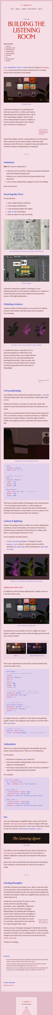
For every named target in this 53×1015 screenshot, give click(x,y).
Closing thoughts (10, 59)
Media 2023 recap (10, 913)
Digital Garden (26, 989)
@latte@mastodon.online (26, 1006)
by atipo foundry (19, 798)
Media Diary (26, 987)
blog (12, 9)
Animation (8, 55)
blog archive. (10, 960)
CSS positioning (10, 51)
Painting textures (10, 50)
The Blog (26, 986)
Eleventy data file (10, 828)
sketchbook (32, 9)
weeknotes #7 (42, 119)
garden (24, 9)
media (17, 9)
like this (34, 940)
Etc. (7, 57)
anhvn (26, 5)
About (26, 995)
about (40, 9)
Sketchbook (26, 991)
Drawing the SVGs (10, 48)
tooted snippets (43, 121)
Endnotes (8, 61)
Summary (8, 46)
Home (26, 984)
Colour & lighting (10, 53)
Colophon (26, 993)
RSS (26, 997)
